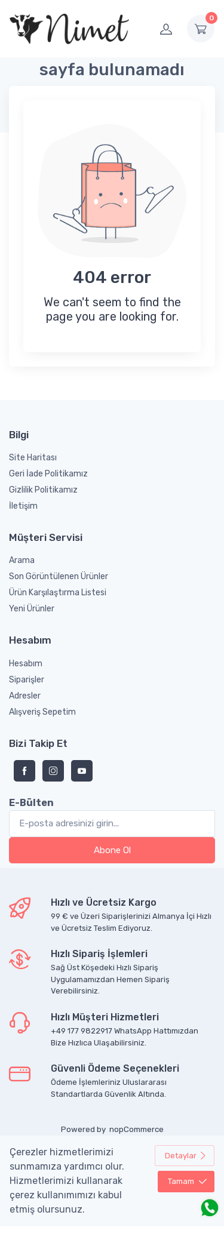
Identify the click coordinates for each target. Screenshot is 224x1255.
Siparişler (26, 680)
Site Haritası (33, 458)
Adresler (25, 696)
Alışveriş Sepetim (42, 712)
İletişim (23, 506)
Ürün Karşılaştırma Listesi (57, 592)
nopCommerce (136, 1129)
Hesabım (25, 664)
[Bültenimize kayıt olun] (112, 823)
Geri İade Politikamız (48, 474)
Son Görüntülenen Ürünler (58, 576)
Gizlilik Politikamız (43, 490)
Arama (22, 560)
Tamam (187, 1181)
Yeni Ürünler (31, 609)
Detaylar (186, 1155)
